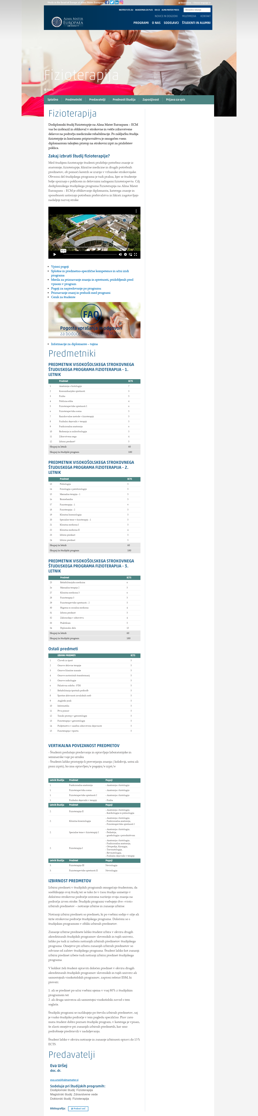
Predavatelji (97, 99)
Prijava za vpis (175, 99)
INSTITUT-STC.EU (126, 10)
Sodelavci (171, 23)
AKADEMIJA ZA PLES (144, 10)
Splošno (52, 99)
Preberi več (78, 1109)
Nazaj (49, 89)
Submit (208, 10)
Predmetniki (73, 99)
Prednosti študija (124, 99)
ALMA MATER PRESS (170, 10)
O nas (156, 23)
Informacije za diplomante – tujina (74, 344)
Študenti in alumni (196, 23)
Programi (141, 23)
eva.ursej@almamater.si (64, 1080)
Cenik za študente (63, 297)
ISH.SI (157, 10)
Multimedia (189, 16)
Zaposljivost (151, 99)
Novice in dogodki (166, 16)
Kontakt (205, 16)
